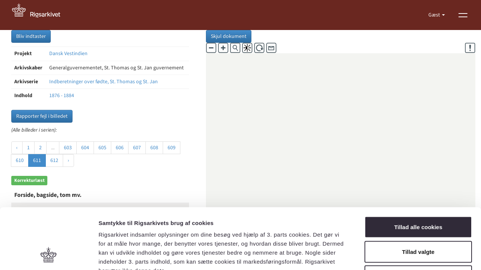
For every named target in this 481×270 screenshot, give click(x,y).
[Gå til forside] (40, 15)
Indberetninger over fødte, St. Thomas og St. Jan (103, 82)
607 (137, 148)
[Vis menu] (463, 15)
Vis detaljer (390, 255)
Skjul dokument (229, 36)
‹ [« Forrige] (17, 148)
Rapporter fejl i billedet (42, 116)
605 (102, 148)
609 (171, 148)
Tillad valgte (418, 196)
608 (154, 148)
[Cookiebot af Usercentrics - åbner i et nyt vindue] (49, 255)
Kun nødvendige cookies (418, 221)
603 (68, 148)
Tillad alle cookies (418, 171)
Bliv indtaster (31, 36)
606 (120, 148)
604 (85, 148)
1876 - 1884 (61, 95)
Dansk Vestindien (68, 53)
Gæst (434, 15)
